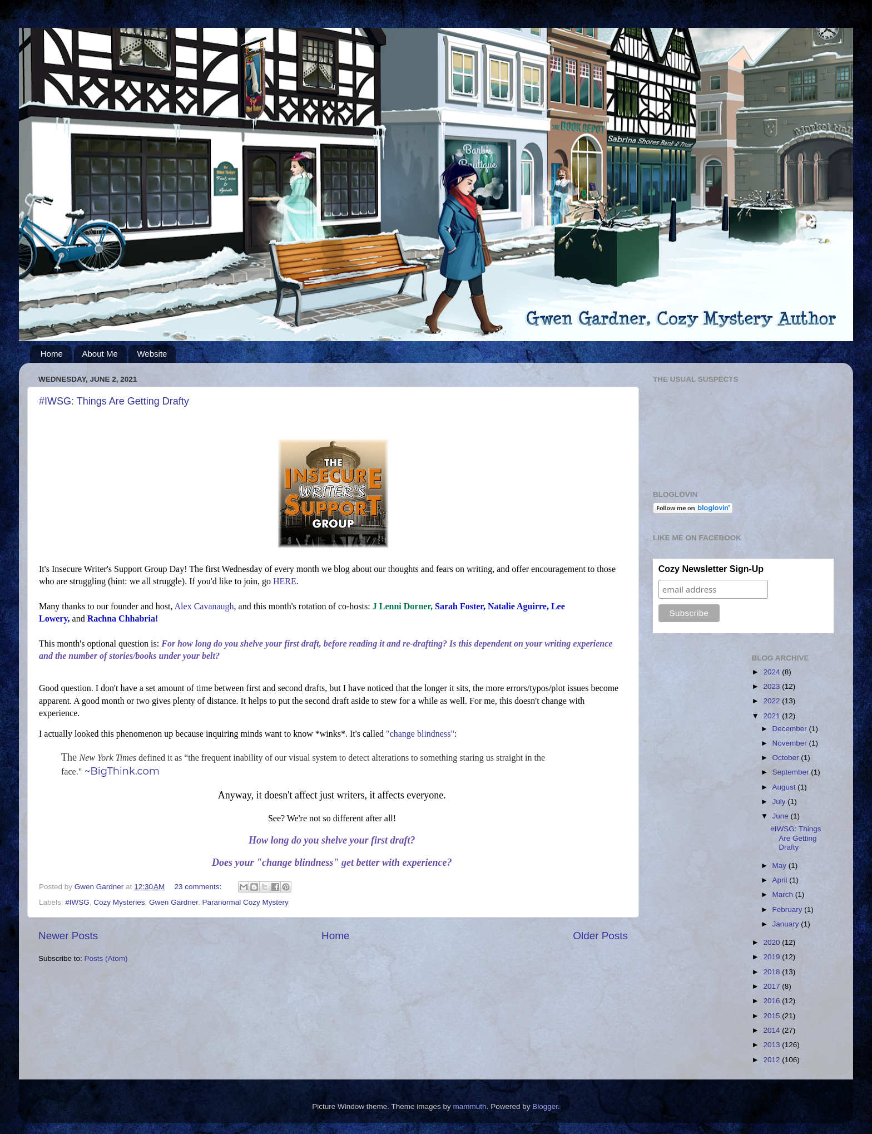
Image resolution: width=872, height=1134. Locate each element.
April (781, 880)
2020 (772, 942)
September (791, 772)
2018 (772, 972)
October (786, 757)
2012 (772, 1060)
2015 (772, 1016)
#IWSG (77, 902)
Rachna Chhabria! (122, 618)
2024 (772, 672)
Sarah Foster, (460, 606)
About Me (100, 353)
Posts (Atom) (106, 958)
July (780, 801)
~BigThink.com (122, 771)
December (790, 728)
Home (52, 353)
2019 (772, 957)
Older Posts (600, 935)
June (781, 816)
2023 (772, 686)
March (783, 894)
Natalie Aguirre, (518, 606)
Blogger (545, 1106)
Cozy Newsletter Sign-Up (711, 569)
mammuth (470, 1106)
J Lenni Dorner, (403, 606)
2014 (772, 1030)
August (785, 787)
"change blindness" (420, 733)
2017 (772, 986)
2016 (772, 1001)
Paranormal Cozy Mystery (245, 902)
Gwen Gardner (173, 902)
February (788, 909)
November (790, 743)
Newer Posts (68, 935)
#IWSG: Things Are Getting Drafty (114, 401)
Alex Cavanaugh (204, 606)
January (786, 924)
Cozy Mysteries (119, 902)
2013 (772, 1045)
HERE (284, 581)
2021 (772, 716)
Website (152, 353)
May (780, 865)
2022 (772, 701)
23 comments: (199, 886)
